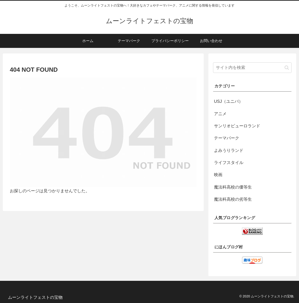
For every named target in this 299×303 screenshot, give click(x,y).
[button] (287, 67)
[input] (252, 67)
